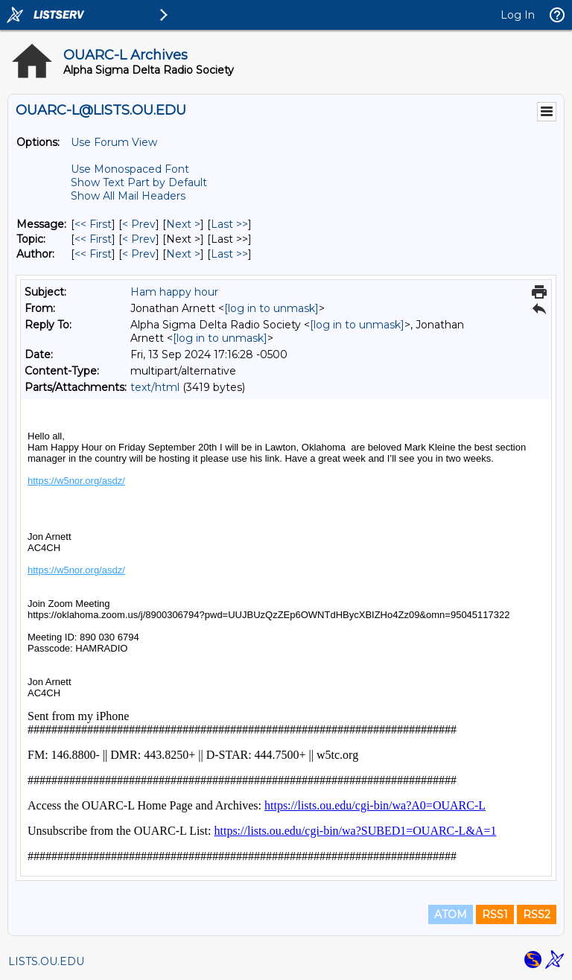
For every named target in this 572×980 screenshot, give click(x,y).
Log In (517, 15)
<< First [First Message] (93, 224)
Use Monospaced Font (130, 169)
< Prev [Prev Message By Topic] (139, 239)
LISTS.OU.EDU (46, 961)
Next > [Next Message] (183, 224)
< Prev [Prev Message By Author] (139, 254)
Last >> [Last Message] (229, 224)
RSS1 (495, 914)
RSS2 (536, 914)
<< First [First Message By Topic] (93, 239)
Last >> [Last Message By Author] (229, 254)
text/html (154, 387)
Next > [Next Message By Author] (183, 254)
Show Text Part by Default (139, 182)
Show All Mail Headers (128, 196)
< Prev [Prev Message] (139, 224)
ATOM (450, 914)
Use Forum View (114, 142)
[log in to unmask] (271, 308)
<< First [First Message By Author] (93, 254)
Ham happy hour (174, 292)
